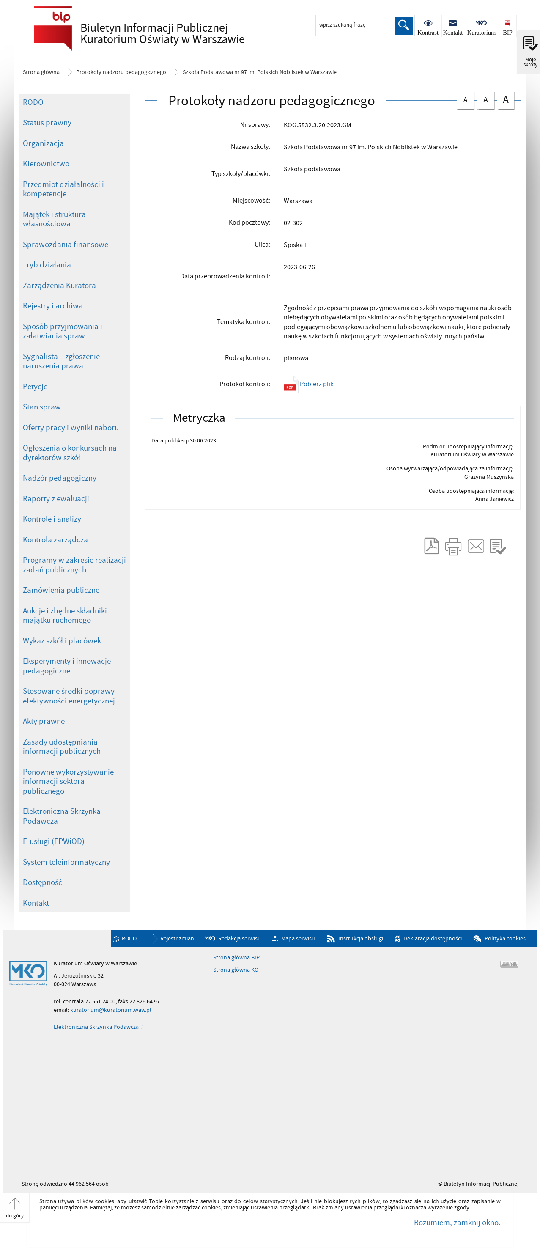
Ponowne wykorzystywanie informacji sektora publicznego (68, 781)
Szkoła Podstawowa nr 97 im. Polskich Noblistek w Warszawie (260, 72)
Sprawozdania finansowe (65, 244)
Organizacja (43, 143)
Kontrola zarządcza (55, 540)
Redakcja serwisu (239, 938)
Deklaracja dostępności (432, 938)
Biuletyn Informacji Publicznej (148, 34)
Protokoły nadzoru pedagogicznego (121, 72)
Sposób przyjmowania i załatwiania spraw (62, 331)
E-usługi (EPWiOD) (54, 841)
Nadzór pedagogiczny (59, 478)
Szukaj (404, 26)
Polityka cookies (505, 938)
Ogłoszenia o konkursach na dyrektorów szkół (70, 453)
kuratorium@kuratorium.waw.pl (110, 1010)
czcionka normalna (465, 98)
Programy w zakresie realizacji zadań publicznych (74, 565)
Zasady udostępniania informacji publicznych (62, 747)
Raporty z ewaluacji (56, 499)
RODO (33, 102)
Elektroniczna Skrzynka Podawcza (62, 816)
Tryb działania (47, 265)
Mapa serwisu (298, 938)
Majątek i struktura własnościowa (54, 219)
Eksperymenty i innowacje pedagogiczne (67, 666)
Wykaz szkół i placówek (62, 641)
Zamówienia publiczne (61, 590)
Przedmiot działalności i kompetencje (63, 189)
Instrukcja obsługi (360, 938)
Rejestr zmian (177, 938)
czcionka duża (505, 99)
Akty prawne (44, 721)
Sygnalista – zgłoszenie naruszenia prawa (61, 361)
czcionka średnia (485, 99)
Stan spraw (42, 407)
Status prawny (47, 123)
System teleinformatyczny (66, 862)
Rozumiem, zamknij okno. (457, 1222)
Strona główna (41, 72)
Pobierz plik (309, 384)
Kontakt (36, 903)
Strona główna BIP (236, 958)
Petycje (35, 387)
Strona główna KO (235, 970)
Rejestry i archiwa (53, 306)
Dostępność (42, 882)
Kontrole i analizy (52, 519)
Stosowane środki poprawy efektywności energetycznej (69, 696)
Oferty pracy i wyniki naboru (71, 428)
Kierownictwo (46, 164)
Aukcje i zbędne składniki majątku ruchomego (65, 616)
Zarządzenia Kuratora (59, 285)
